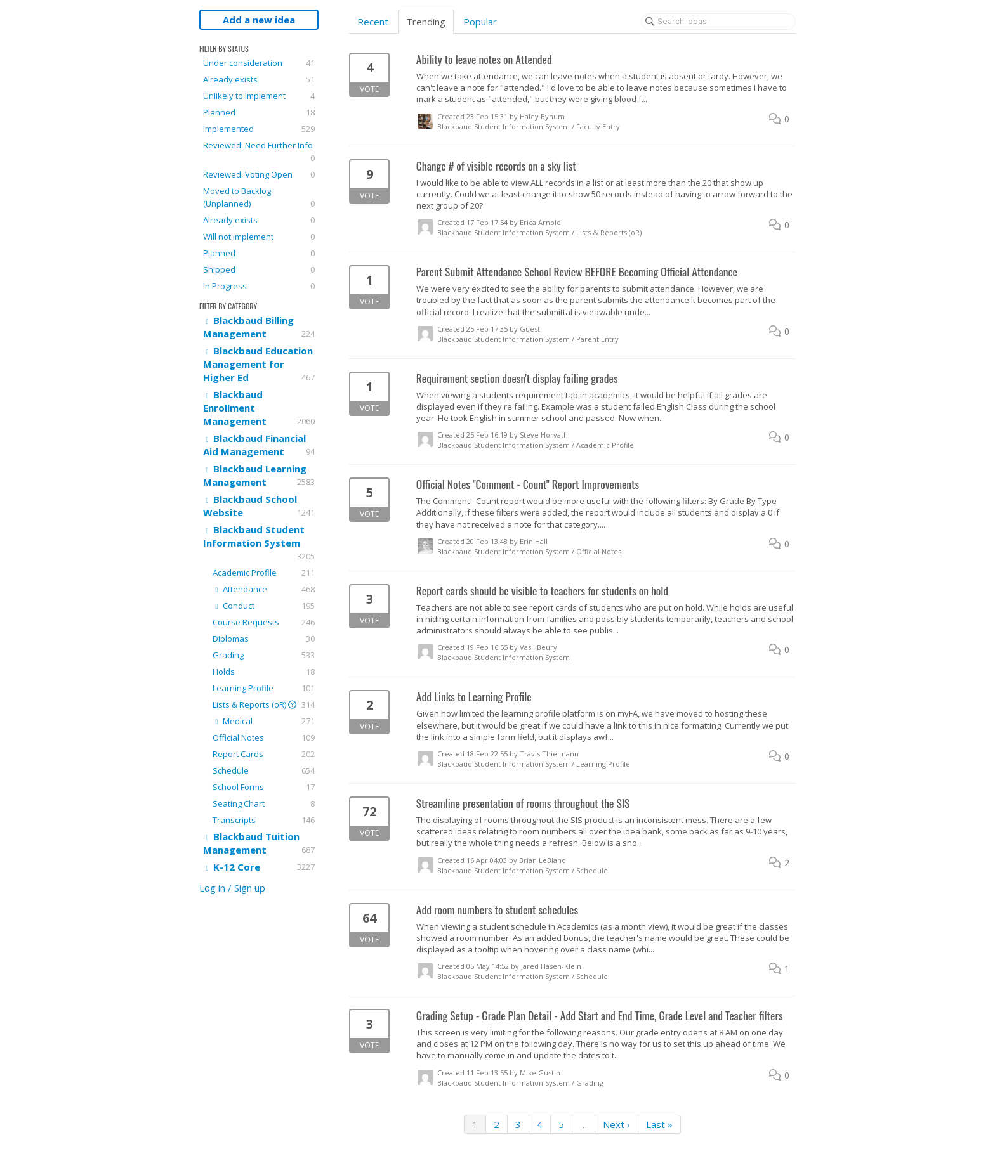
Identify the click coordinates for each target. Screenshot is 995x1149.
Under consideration (259, 62)
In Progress (259, 286)
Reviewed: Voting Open (259, 174)
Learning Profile (264, 688)
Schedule (264, 770)
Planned (259, 112)
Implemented (259, 128)
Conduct (264, 605)
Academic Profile (264, 572)
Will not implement (259, 236)
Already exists (259, 79)
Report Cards (264, 754)
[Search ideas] (718, 21)
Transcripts (264, 820)
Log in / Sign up (232, 887)
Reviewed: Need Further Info (259, 152)
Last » (659, 1124)
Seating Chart (264, 803)
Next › (616, 1124)
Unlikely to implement (259, 95)
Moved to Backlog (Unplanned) (259, 197)
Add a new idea (259, 19)
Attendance (264, 589)
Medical (264, 721)
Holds (264, 671)
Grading (264, 655)
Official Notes (264, 737)
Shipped (259, 269)
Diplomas (264, 638)
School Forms (264, 787)
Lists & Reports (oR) (264, 704)
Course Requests (264, 622)
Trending (425, 21)
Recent (372, 21)
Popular (480, 21)
